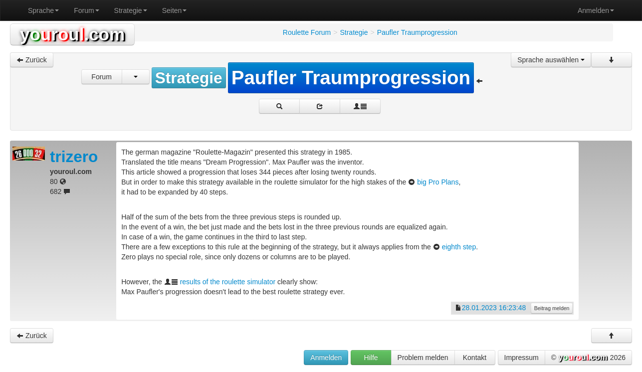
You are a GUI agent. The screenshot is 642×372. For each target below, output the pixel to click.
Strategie (130, 10)
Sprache (43, 10)
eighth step (459, 247)
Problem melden (423, 358)
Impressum (521, 358)
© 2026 (588, 358)
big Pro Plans (437, 182)
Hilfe (371, 358)
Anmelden (596, 10)
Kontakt (474, 358)
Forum (86, 10)
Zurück (31, 60)
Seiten (174, 10)
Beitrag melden (552, 308)
